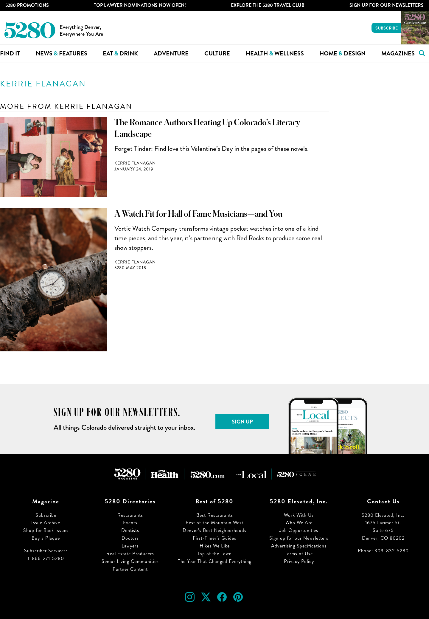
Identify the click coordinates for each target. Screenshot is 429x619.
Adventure (171, 53)
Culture (217, 53)
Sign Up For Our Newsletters (386, 5)
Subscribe (386, 28)
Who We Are (299, 522)
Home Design (342, 53)
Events (130, 522)
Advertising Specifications (299, 545)
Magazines (398, 53)
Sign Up (242, 422)
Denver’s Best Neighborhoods (214, 530)
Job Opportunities (298, 530)
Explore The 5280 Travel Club (267, 5)
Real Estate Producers (130, 553)
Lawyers (130, 545)
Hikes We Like (215, 545)
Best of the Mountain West (214, 522)
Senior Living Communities (130, 561)
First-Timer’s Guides (214, 538)
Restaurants (130, 515)
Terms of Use (299, 553)
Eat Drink (120, 53)
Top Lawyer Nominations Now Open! (140, 5)
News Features (61, 53)
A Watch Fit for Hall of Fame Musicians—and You (198, 214)
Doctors (130, 538)
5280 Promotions (27, 5)
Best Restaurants (214, 515)
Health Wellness (275, 53)
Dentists (130, 530)
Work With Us (299, 515)
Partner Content (130, 569)
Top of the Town (214, 553)
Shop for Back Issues (46, 530)
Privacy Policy (299, 561)
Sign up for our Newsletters (298, 538)
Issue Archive (45, 522)
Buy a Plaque (46, 538)
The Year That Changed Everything (214, 561)
